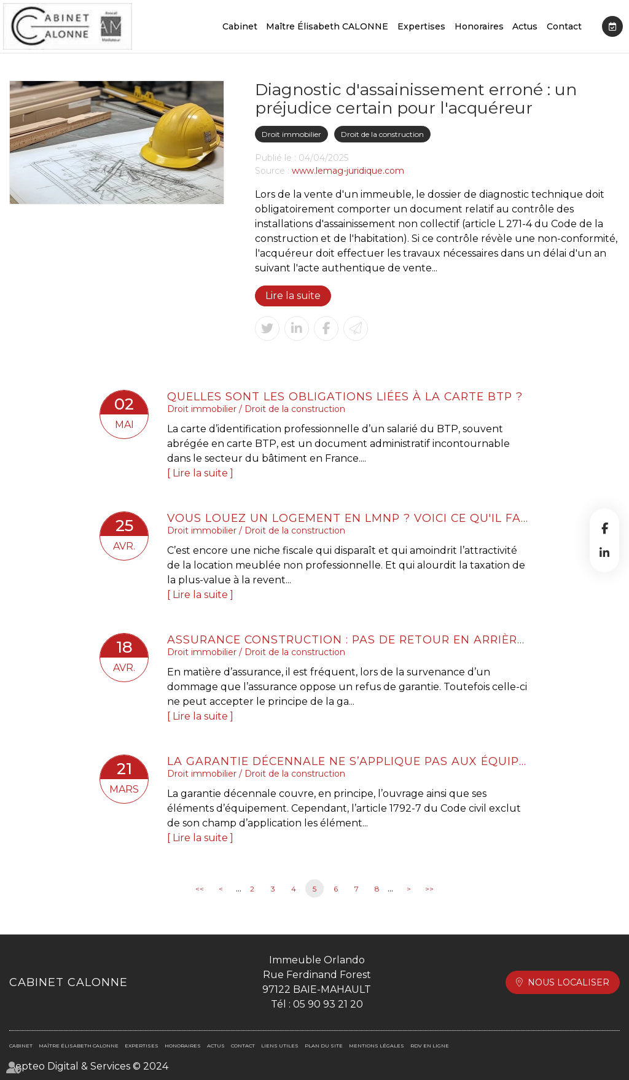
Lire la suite (293, 295)
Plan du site (324, 1046)
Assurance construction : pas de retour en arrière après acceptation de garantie (348, 639)
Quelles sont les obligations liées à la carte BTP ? (345, 396)
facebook (604, 528)
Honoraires (479, 26)
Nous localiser (568, 982)
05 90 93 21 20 (328, 1004)
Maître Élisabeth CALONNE (327, 26)
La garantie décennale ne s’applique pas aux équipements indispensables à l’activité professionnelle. (348, 761)
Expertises (421, 26)
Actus (524, 26)
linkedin (604, 552)
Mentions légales (376, 1046)
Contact (564, 26)
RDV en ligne (612, 26)
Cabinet (239, 26)
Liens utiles (280, 1046)
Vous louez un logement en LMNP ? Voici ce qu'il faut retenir (348, 517)
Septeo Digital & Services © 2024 (88, 1066)
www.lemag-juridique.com (348, 170)
